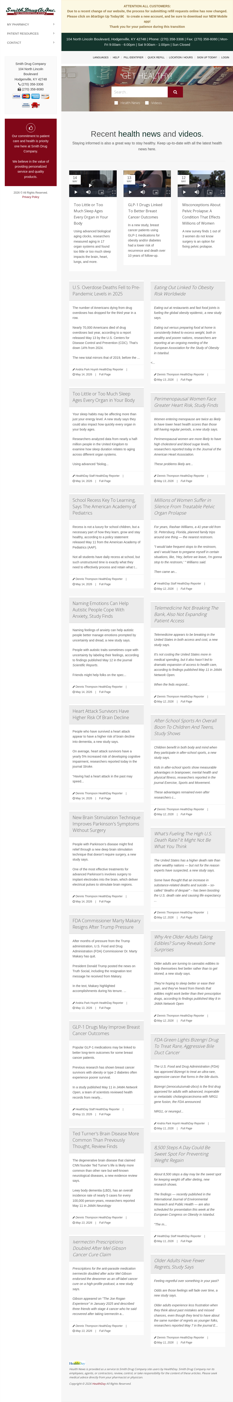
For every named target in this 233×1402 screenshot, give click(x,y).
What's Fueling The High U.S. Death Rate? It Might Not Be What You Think (183, 839)
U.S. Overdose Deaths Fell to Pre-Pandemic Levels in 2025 (106, 290)
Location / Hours (181, 57)
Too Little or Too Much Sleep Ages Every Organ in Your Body (104, 397)
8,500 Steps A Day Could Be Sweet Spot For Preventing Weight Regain (182, 1153)
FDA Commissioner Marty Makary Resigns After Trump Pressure (106, 924)
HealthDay (99, 1384)
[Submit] (175, 92)
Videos (153, 102)
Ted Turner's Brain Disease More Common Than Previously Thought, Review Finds (106, 1139)
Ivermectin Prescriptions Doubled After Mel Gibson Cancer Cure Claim (99, 1248)
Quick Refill (156, 57)
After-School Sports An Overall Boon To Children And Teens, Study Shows (185, 727)
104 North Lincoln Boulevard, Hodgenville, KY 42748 (106, 39)
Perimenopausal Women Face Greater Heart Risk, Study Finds (186, 402)
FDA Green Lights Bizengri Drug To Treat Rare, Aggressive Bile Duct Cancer (186, 1046)
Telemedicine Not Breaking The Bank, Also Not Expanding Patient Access (186, 614)
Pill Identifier (133, 57)
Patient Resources (23, 33)
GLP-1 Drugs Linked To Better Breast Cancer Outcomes (145, 211)
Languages (100, 57)
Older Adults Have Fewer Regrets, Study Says (179, 1263)
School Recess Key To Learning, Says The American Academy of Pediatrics (104, 506)
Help (116, 57)
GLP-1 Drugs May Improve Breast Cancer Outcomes (106, 1030)
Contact (14, 42)
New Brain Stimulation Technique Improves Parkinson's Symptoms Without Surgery (106, 823)
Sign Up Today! (207, 57)
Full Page (105, 374)
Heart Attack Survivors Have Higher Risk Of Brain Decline (101, 714)
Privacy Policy (30, 197)
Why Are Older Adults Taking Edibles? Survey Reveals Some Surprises (184, 943)
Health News (127, 102)
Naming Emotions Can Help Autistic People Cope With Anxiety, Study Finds (101, 609)
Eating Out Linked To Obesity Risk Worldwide (183, 290)
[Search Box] (139, 92)
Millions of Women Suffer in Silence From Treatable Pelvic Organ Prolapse (184, 506)
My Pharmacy (18, 24)
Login (225, 57)
